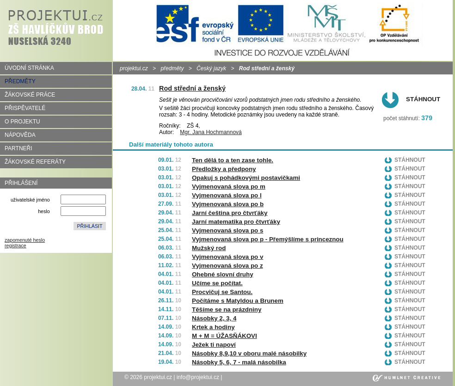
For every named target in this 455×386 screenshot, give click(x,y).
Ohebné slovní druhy (222, 274)
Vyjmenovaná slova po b (228, 204)
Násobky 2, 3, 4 (214, 318)
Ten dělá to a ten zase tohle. (232, 160)
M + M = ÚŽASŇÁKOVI (224, 335)
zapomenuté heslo (25, 240)
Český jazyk (211, 68)
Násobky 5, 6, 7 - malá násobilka (239, 362)
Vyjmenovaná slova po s (227, 230)
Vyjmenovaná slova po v (227, 256)
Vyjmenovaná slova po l (227, 195)
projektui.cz (134, 68)
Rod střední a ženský (192, 88)
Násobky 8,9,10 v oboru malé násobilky (249, 353)
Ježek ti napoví (214, 344)
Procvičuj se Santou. (222, 291)
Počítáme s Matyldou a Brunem (237, 300)
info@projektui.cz (198, 377)
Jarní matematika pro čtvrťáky (236, 221)
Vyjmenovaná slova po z (227, 265)
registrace (15, 245)
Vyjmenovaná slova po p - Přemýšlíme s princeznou (268, 239)
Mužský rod (209, 248)
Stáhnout (423, 99)
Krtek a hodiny (213, 327)
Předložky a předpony (224, 168)
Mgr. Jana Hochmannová (210, 132)
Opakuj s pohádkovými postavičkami (246, 177)
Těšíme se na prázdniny (226, 309)
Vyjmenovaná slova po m (228, 186)
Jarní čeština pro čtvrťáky (229, 212)
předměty (172, 68)
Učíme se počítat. (217, 283)
